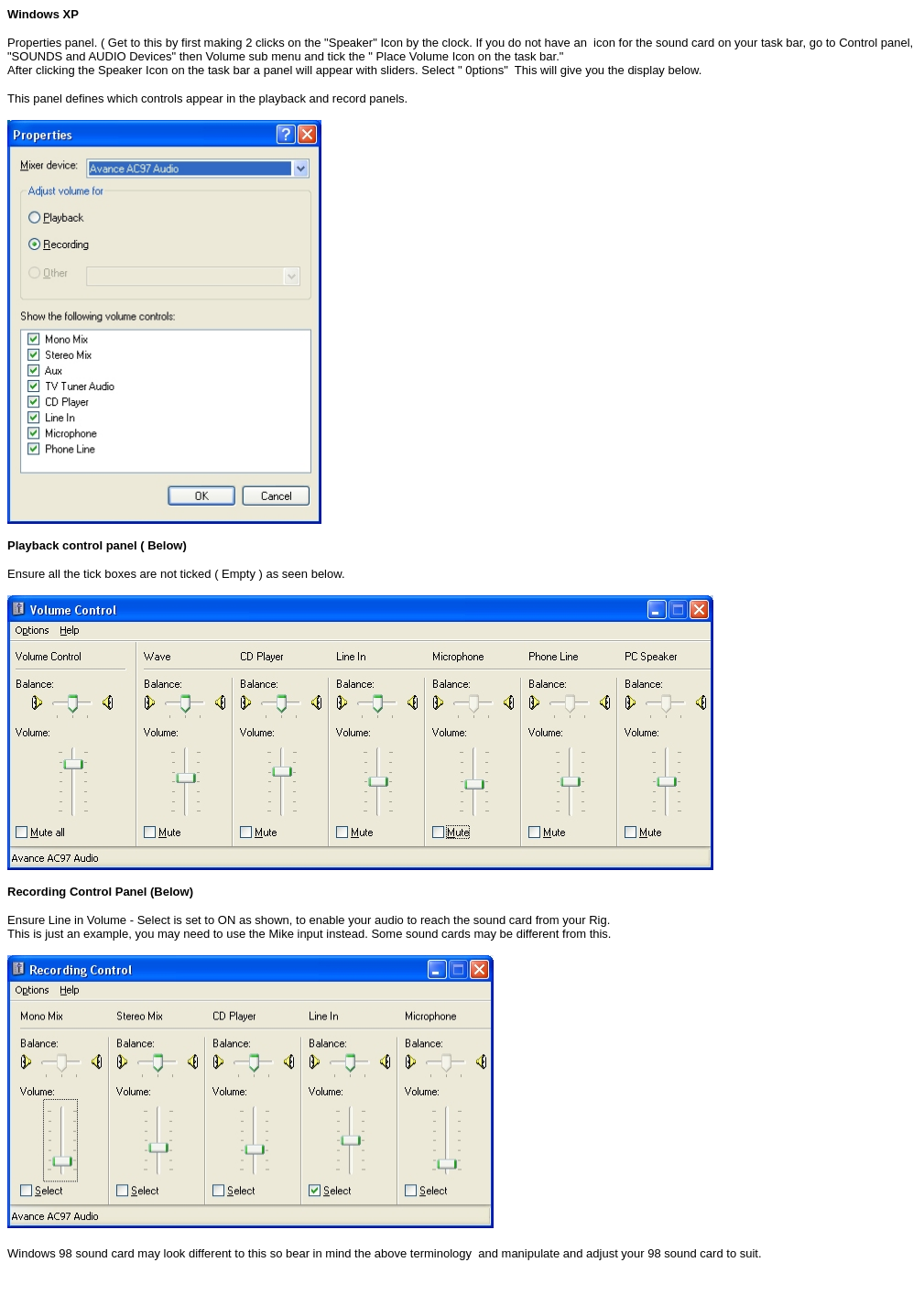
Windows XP (43, 14)
